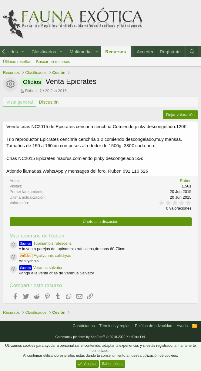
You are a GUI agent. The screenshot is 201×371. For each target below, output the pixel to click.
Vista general (19, 101)
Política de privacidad (154, 325)
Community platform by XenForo (100, 337)
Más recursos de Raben (37, 236)
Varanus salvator (41, 267)
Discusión (49, 101)
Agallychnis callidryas (45, 255)
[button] (22, 51)
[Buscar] (192, 51)
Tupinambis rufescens (45, 243)
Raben (31, 90)
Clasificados (44, 51)
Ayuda (182, 325)
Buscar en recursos (53, 61)
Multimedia (81, 51)
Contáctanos (84, 325)
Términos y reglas (114, 325)
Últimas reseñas (17, 61)
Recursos (115, 51)
